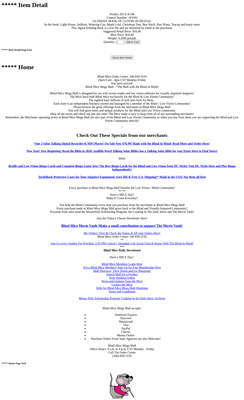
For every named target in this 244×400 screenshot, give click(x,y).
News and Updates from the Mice (122, 281)
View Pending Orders (122, 277)
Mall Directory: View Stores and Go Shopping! (122, 271)
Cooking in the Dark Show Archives (143, 298)
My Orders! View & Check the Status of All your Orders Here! (122, 233)
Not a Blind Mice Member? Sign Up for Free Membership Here (122, 267)
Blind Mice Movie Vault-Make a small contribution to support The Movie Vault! (122, 226)
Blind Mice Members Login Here (122, 264)
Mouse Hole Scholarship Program (99, 298)
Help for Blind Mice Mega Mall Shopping (122, 288)
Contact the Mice (122, 284)
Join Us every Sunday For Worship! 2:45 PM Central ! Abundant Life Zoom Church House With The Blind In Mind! (122, 243)
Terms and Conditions (121, 291)
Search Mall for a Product (122, 274)
